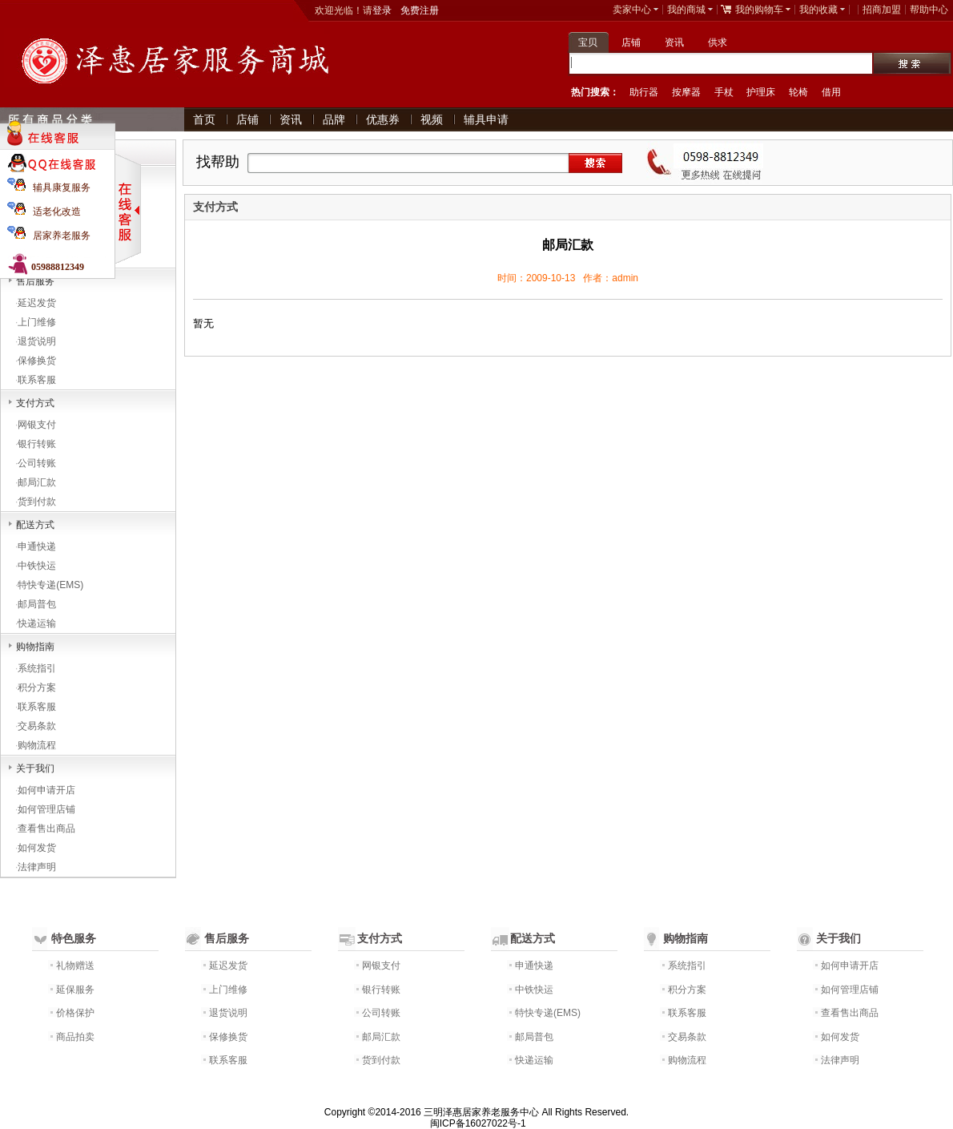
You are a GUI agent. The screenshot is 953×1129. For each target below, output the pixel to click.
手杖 (724, 92)
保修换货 (37, 360)
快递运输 (37, 623)
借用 (831, 92)
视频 (431, 119)
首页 (204, 119)
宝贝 (587, 42)
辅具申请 (486, 119)
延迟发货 (37, 302)
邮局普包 (37, 604)
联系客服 (37, 379)
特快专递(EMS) (50, 585)
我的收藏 (818, 9)
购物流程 (37, 745)
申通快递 (37, 546)
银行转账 (37, 444)
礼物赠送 (75, 965)
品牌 (334, 119)
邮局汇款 (37, 482)
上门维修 (37, 322)
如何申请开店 (46, 790)
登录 (382, 10)
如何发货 (37, 847)
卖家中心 (632, 9)
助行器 (643, 92)
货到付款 (37, 501)
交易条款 (37, 726)
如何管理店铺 (46, 809)
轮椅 (798, 92)
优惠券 (383, 119)
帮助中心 (929, 9)
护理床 (760, 92)
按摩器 (686, 92)
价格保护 (75, 1012)
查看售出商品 (46, 828)
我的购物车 (759, 9)
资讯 (674, 42)
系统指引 (37, 668)
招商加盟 (882, 9)
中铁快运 (37, 565)
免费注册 (419, 10)
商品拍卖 (75, 1036)
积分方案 (37, 687)
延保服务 (75, 989)
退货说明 (37, 341)
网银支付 (37, 424)
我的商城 (686, 9)
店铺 (631, 42)
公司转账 (37, 463)
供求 (717, 42)
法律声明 (37, 867)
